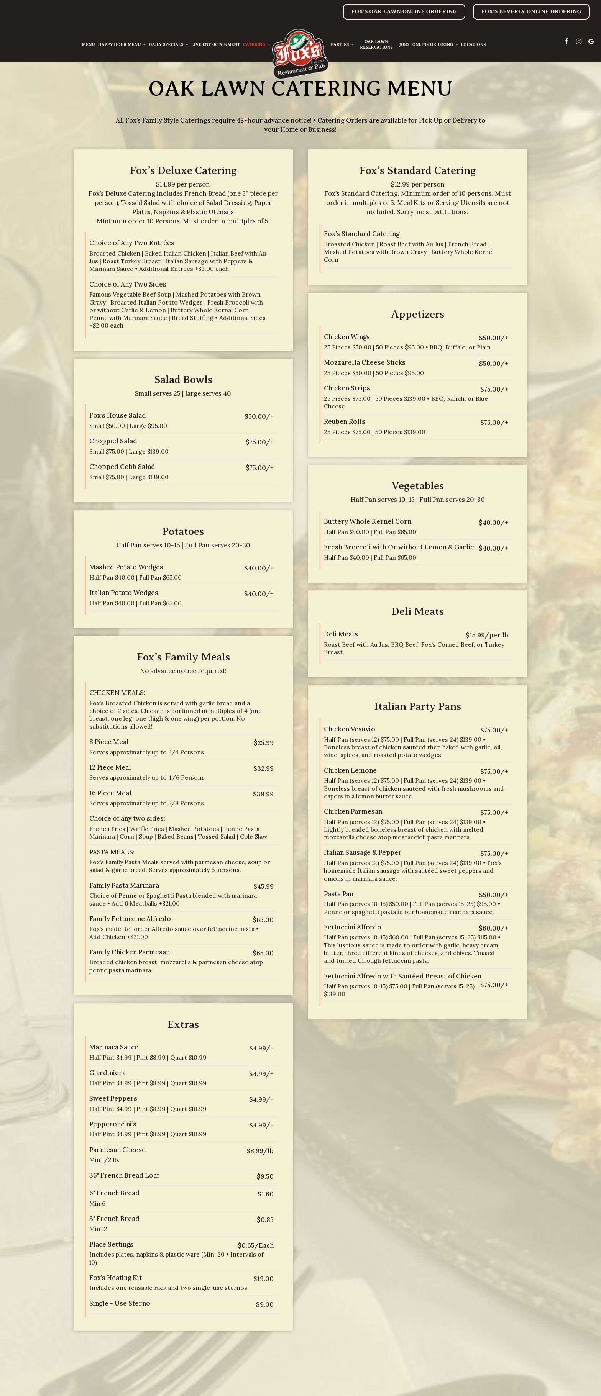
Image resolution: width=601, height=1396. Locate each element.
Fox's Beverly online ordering (531, 11)
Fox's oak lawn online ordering (404, 11)
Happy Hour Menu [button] (122, 44)
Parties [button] (342, 44)
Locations (473, 44)
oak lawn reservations (376, 44)
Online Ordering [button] (435, 44)
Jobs (404, 44)
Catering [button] (256, 44)
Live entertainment (215, 44)
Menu (88, 44)
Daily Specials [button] (168, 44)
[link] (300, 54)
